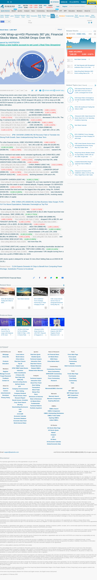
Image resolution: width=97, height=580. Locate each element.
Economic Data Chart (20, 420)
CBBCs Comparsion (54, 411)
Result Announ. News (20, 395)
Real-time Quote (36, 354)
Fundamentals (36, 403)
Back (60, 29)
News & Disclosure (36, 399)
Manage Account (5, 373)
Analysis (54, 435)
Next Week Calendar (82, 59)
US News (54, 439)
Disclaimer (5, 395)
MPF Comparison (73, 395)
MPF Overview (72, 390)
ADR (20, 411)
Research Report (20, 398)
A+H (20, 409)
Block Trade (36, 389)
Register (5, 371)
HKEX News (54, 359)
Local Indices (20, 354)
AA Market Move (35, 401)
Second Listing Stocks (20, 382)
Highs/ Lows (20, 366)
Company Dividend (20, 393)
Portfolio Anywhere (36, 408)
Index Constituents (20, 372)
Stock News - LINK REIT (8, 30)
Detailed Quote (35, 356)
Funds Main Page (73, 373)
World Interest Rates (20, 423)
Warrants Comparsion (53, 398)
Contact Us (5, 380)
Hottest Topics (76, 85)
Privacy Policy (5, 397)
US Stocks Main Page (53, 428)
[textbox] (82, 6)
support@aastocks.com (11, 452)
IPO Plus (20, 404)
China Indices (20, 359)
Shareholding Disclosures (20, 407)
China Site (5, 356)
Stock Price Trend (35, 383)
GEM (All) (20, 379)
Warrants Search (54, 396)
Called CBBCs (53, 420)
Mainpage (6, 354)
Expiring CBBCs (54, 418)
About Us (6, 388)
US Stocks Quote (53, 430)
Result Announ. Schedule (20, 400)
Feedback (6, 378)
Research (54, 380)
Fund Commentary (54, 376)
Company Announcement (20, 388)
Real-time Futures (20, 361)
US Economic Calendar (54, 441)
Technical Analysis (36, 359)
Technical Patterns (36, 405)
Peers (36, 394)
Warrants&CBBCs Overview (53, 388)
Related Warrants (36, 366)
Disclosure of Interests (36, 396)
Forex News (73, 359)
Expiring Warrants (53, 401)
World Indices (20, 356)
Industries (20, 370)
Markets (73, 363)
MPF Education (73, 397)
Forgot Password (5, 376)
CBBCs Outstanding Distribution (54, 413)
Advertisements (5, 393)
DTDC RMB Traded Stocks (20, 368)
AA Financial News (54, 354)
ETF (20, 386)
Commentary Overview (54, 369)
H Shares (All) (20, 375)
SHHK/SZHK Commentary (54, 373)
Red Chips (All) (20, 377)
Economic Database (20, 418)
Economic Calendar (20, 416)
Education (5, 363)
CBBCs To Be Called (54, 415)
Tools (73, 383)
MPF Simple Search (73, 393)
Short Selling (20, 391)
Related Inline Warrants (36, 370)
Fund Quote (73, 376)
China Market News (53, 361)
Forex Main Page (73, 354)
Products (5, 361)
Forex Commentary (54, 378)
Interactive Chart (36, 361)
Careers (5, 390)
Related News (5, 285)
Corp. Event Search (20, 402)
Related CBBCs (36, 368)
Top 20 (20, 363)
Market (53, 432)
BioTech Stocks (20, 384)
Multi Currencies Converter (73, 366)
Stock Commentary (54, 371)
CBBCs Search (53, 408)
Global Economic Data (54, 444)
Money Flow (36, 392)
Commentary (73, 361)
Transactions (36, 387)
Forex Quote (73, 356)
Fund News (72, 378)
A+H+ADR (20, 414)
